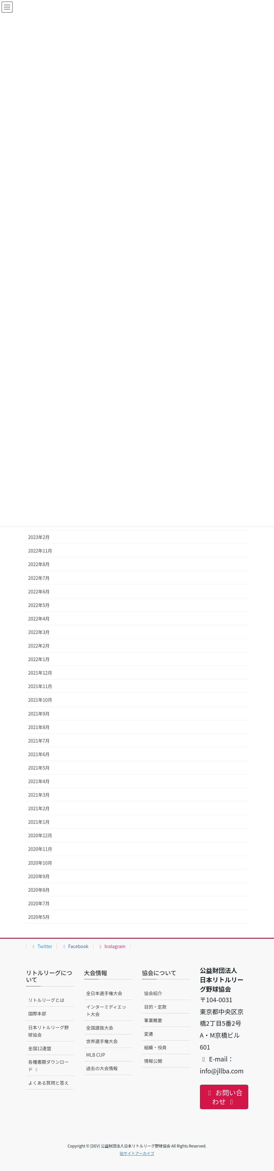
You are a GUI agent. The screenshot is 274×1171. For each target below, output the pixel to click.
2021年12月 (40, 672)
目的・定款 (155, 1006)
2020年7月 (39, 903)
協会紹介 (153, 993)
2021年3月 (39, 795)
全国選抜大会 (99, 1027)
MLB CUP (95, 1054)
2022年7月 (39, 578)
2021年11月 (40, 686)
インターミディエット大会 (106, 1010)
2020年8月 (39, 890)
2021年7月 (39, 740)
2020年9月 (39, 876)
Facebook (75, 946)
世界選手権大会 (102, 1041)
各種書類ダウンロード (48, 1065)
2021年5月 (39, 767)
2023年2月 (39, 537)
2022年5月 (39, 605)
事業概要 (153, 1020)
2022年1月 (39, 659)
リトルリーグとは (46, 1000)
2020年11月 (40, 849)
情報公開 (153, 1061)
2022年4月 (39, 618)
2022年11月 (40, 550)
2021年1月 (39, 822)
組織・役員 (155, 1047)
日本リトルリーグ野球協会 (48, 1031)
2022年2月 (39, 645)
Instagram (112, 946)
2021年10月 (40, 699)
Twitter (41, 946)
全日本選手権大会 (104, 993)
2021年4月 (39, 781)
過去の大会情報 (102, 1068)
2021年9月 (39, 713)
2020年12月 (40, 835)
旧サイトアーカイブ (137, 1153)
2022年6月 (39, 591)
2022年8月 (39, 564)
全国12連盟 (40, 1048)
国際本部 (37, 1013)
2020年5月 (39, 917)
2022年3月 (39, 632)
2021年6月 (39, 754)
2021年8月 (39, 727)
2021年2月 (39, 808)
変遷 (148, 1034)
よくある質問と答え (48, 1083)
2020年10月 (40, 862)
